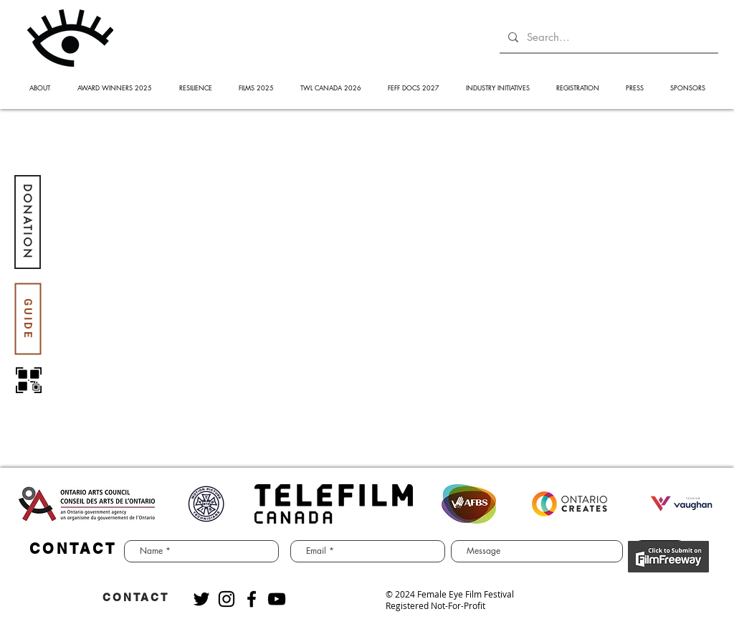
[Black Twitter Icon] (201, 599)
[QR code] (29, 380)
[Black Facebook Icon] (251, 599)
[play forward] (700, 504)
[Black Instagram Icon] (226, 599)
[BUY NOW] (668, 556)
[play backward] (34, 504)
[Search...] (607, 37)
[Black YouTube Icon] (276, 599)
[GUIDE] (27, 318)
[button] (39, 87)
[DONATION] (27, 222)
